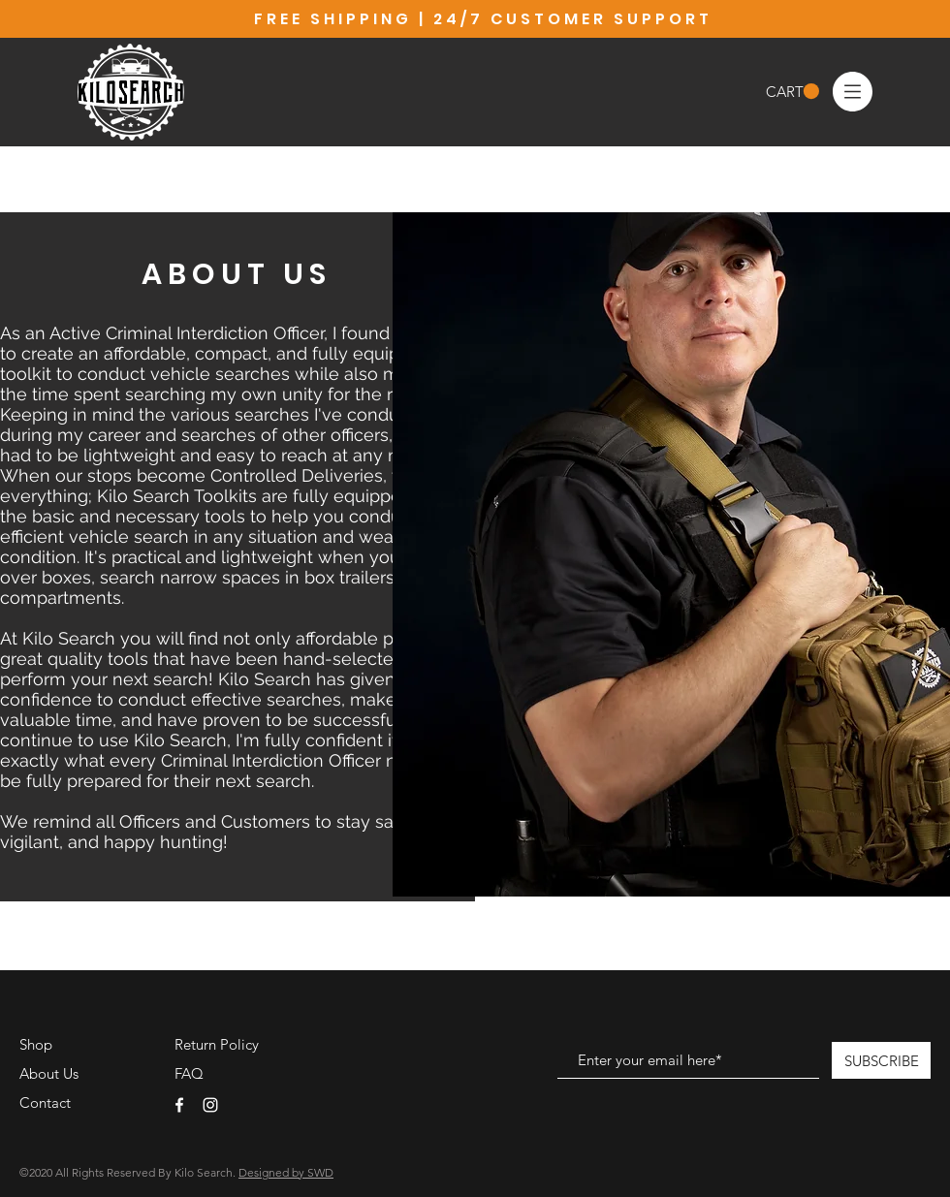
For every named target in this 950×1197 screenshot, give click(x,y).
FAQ (189, 1073)
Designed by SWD (285, 1172)
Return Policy (216, 1044)
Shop (35, 1044)
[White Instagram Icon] (210, 1105)
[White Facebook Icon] (179, 1105)
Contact (45, 1102)
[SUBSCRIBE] (881, 1060)
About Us (49, 1073)
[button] (792, 91)
